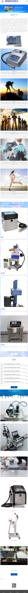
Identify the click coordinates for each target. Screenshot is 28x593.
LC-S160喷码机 (14, 481)
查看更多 (14, 387)
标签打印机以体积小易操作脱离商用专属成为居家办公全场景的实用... (12, 367)
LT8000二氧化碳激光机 (14, 540)
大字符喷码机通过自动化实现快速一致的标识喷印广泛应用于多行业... (12, 374)
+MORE (3, 277)
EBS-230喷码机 (14, 451)
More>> (27, 369)
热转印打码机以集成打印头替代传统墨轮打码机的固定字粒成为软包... (12, 381)
